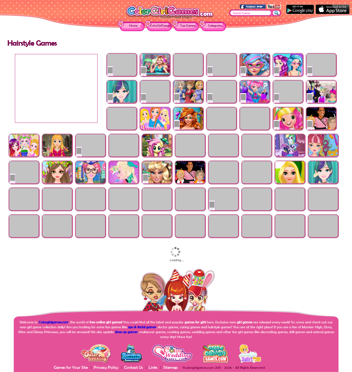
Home (133, 25)
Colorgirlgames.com (53, 322)
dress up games (126, 332)
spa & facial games (142, 327)
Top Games (187, 25)
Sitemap (170, 367)
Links (153, 367)
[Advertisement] (56, 88)
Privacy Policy (106, 367)
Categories (215, 25)
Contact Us (133, 367)
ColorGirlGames (160, 25)
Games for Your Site (71, 367)
